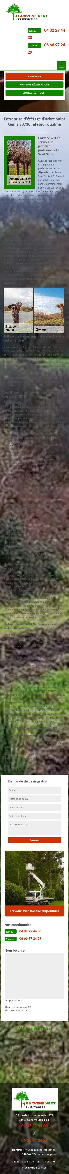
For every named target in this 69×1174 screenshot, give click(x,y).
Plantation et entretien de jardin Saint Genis (13, 1061)
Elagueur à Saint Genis (33, 1049)
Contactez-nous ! (34, 92)
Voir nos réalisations (34, 84)
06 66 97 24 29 (30, 938)
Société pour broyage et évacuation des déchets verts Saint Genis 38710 (56, 1073)
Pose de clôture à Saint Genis (34, 1039)
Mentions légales (34, 1167)
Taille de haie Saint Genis (10, 1039)
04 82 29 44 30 (30, 931)
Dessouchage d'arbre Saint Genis (10, 1076)
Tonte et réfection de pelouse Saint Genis (34, 1061)
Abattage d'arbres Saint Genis (13, 1049)
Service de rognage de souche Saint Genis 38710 (53, 1053)
